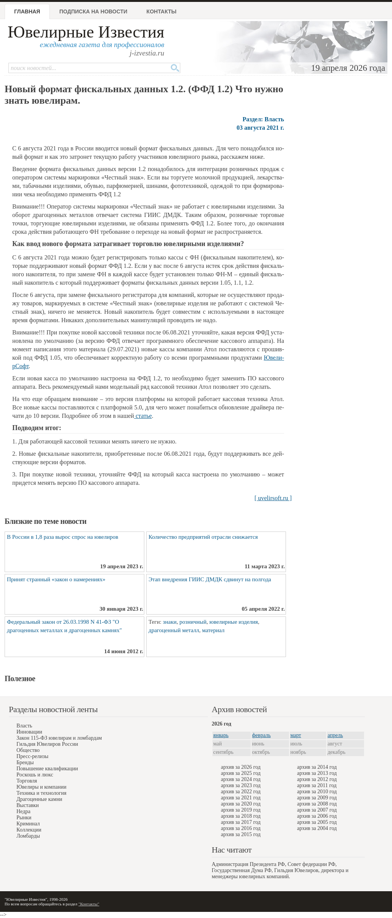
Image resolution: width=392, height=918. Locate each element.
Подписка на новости (93, 11)
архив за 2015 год (241, 834)
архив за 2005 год (317, 822)
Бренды (25, 762)
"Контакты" (88, 904)
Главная (27, 11)
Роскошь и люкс (34, 775)
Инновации (29, 732)
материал (213, 630)
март (296, 735)
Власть (24, 726)
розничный (193, 622)
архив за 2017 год (241, 822)
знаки (169, 622)
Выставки (27, 805)
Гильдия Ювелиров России (47, 744)
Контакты (161, 11)
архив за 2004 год (317, 828)
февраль (261, 735)
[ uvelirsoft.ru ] (273, 498)
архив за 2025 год (241, 773)
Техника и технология (41, 793)
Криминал (28, 824)
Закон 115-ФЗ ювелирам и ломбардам (59, 738)
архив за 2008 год (317, 804)
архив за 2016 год (241, 828)
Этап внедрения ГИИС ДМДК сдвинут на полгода (210, 579)
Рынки (23, 817)
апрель (335, 735)
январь (221, 735)
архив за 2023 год (241, 785)
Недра (23, 811)
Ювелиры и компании (41, 787)
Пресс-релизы (32, 756)
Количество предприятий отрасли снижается (203, 537)
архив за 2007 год (317, 810)
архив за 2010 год (317, 791)
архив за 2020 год (241, 804)
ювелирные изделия (233, 622)
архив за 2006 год (317, 816)
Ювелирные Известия (86, 32)
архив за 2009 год (317, 798)
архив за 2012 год (317, 779)
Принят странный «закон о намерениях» (56, 579)
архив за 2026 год (241, 767)
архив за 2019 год (241, 810)
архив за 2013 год (317, 773)
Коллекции (28, 830)
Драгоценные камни (39, 799)
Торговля (26, 781)
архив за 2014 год (317, 767)
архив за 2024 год (241, 779)
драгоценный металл (174, 630)
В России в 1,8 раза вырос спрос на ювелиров (62, 537)
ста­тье (143, 416)
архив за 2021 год (241, 798)
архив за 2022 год (241, 791)
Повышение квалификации (47, 768)
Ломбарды (28, 836)
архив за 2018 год (241, 816)
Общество (27, 750)
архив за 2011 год (316, 785)
